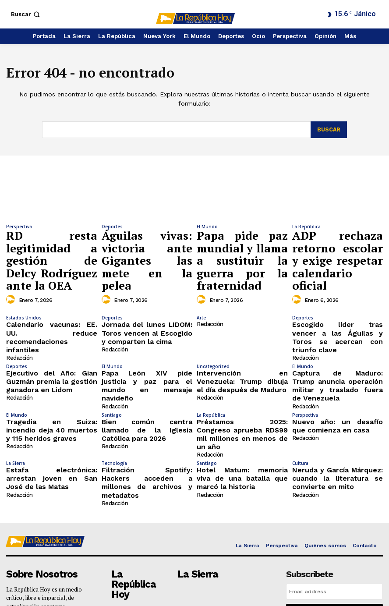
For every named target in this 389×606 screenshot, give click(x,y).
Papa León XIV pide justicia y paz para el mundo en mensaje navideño (147, 336)
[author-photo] (12, 262)
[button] (26, 14)
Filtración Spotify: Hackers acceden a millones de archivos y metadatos (147, 406)
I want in (334, 527)
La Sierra (15, 393)
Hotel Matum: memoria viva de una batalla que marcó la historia (242, 406)
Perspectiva (19, 226)
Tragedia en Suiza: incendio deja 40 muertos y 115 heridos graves (51, 371)
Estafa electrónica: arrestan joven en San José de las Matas (51, 402)
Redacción (19, 315)
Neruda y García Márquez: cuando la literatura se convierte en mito (337, 406)
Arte (201, 288)
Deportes (112, 226)
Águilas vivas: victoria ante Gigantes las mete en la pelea (147, 241)
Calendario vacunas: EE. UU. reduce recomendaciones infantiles (51, 301)
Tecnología (114, 393)
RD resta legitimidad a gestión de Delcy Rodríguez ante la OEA (51, 241)
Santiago (112, 358)
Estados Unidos (24, 288)
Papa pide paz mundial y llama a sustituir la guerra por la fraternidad (242, 245)
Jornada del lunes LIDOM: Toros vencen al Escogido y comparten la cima (147, 301)
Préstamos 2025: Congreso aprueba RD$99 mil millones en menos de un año (242, 371)
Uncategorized (213, 323)
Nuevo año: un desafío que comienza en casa (337, 367)
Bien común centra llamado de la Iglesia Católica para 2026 (147, 367)
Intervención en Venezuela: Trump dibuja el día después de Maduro (242, 336)
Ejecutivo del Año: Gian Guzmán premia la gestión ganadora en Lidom (51, 336)
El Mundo (207, 226)
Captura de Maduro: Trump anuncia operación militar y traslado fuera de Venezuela (337, 336)
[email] (334, 508)
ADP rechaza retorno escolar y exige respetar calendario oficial (337, 241)
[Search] (328, 130)
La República (306, 226)
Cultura (300, 393)
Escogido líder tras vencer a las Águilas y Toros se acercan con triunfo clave (337, 301)
